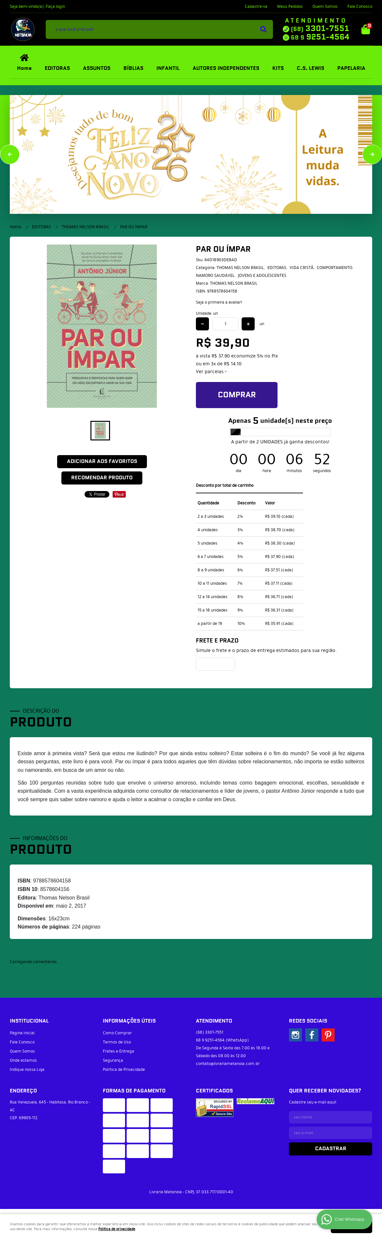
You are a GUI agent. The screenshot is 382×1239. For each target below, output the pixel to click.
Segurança (113, 1060)
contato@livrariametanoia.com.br (228, 1063)
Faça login (55, 6)
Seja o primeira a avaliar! (219, 302)
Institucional (29, 1021)
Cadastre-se (256, 6)
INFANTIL (168, 68)
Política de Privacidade (124, 1069)
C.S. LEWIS (310, 68)
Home (24, 68)
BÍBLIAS (133, 68)
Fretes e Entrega (118, 1051)
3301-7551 (320, 29)
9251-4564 (320, 37)
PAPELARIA (351, 68)
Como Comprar (117, 1033)
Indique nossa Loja (27, 1069)
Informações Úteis (129, 1021)
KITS (278, 68)
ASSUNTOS (96, 68)
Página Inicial (22, 1033)
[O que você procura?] (263, 29)
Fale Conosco (359, 6)
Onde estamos (23, 1060)
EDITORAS (57, 68)
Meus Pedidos (290, 6)
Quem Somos (325, 6)
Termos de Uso (117, 1042)
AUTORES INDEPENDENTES (226, 68)
